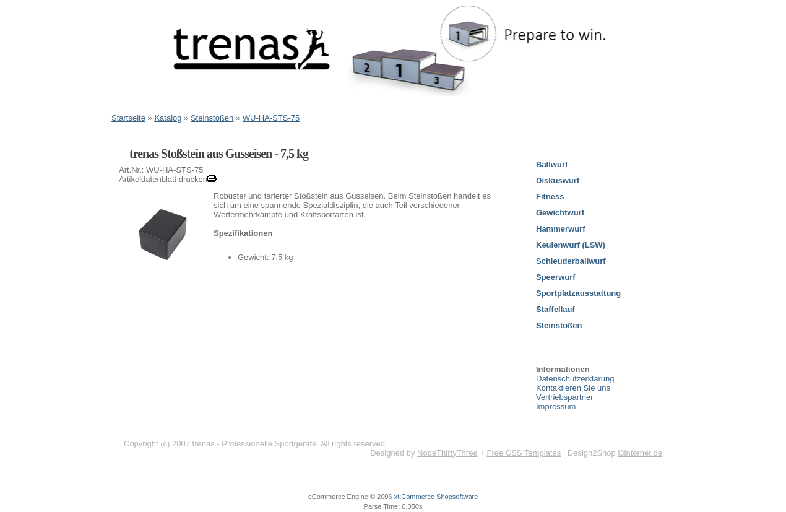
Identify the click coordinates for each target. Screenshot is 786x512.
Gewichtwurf (560, 212)
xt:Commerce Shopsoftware (436, 496)
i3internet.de (640, 453)
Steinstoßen (212, 118)
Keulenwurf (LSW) (570, 244)
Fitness (550, 196)
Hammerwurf (560, 228)
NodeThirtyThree (447, 453)
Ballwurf (552, 164)
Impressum (556, 406)
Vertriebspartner (565, 397)
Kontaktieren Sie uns (573, 388)
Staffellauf (555, 309)
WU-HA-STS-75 (271, 118)
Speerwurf (556, 277)
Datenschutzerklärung (575, 378)
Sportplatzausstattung (578, 293)
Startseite (128, 118)
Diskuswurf (557, 180)
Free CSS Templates (523, 453)
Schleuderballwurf (571, 261)
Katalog (167, 118)
